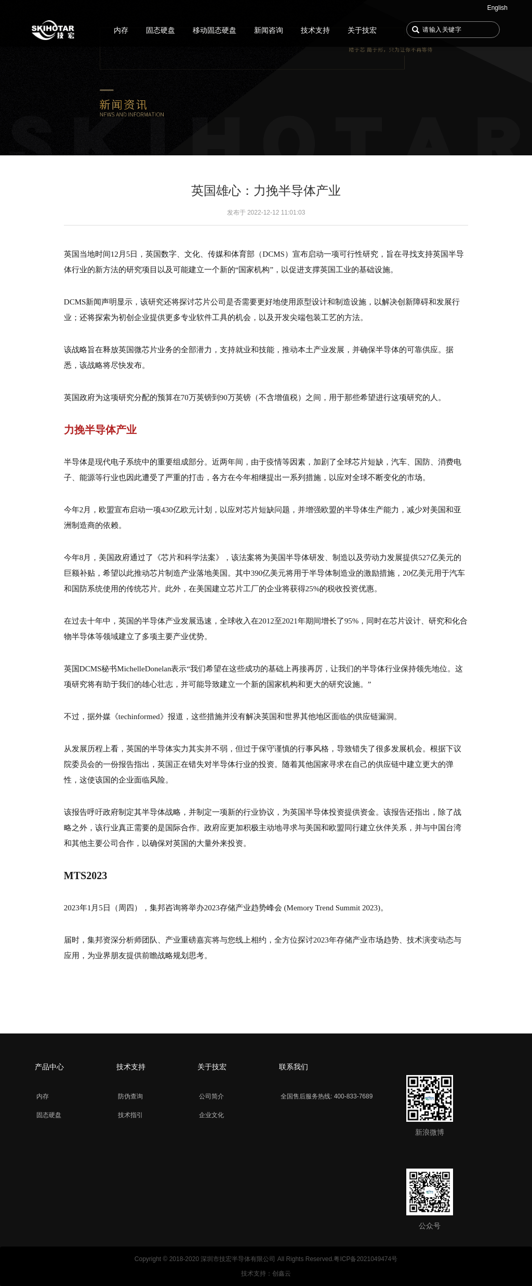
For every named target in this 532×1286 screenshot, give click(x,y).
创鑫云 (281, 1273)
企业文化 (211, 1115)
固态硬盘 (160, 30)
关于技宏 (362, 30)
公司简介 (211, 1096)
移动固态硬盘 (214, 30)
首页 (55, 30)
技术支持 (315, 30)
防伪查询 (130, 1096)
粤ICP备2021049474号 (365, 1259)
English (497, 7)
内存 (121, 30)
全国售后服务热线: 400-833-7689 (327, 1096)
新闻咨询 (268, 30)
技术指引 (130, 1115)
